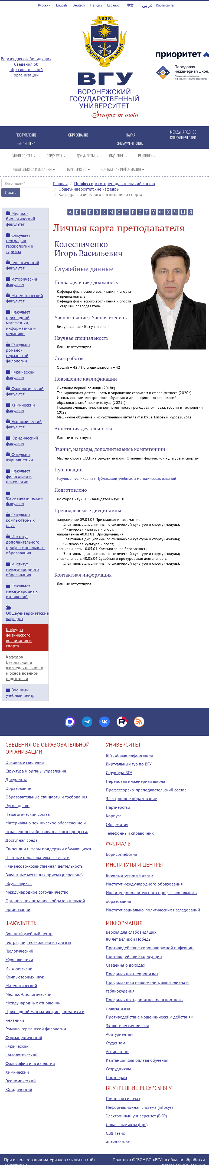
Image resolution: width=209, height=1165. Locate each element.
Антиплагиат (117, 1141)
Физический (17, 1046)
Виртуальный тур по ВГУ (129, 764)
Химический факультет (20, 407)
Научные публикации (75, 478)
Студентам (115, 1043)
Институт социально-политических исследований (153, 910)
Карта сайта (165, 5)
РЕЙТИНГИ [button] (147, 155)
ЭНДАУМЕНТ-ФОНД (130, 143)
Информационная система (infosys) (139, 1107)
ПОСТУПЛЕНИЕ (26, 135)
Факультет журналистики (19, 457)
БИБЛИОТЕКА (26, 143)
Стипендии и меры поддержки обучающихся (48, 848)
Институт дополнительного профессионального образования (25, 544)
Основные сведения (24, 762)
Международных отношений (33, 1003)
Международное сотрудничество (36, 892)
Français (96, 5)
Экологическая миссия (127, 1025)
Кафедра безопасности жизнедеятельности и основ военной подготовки (24, 667)
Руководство (17, 805)
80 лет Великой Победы (129, 939)
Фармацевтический (23, 1037)
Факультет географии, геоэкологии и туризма (19, 243)
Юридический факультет (22, 440)
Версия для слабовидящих (26, 58)
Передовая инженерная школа (135, 781)
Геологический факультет (22, 265)
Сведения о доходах (125, 965)
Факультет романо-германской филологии (18, 353)
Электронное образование (131, 798)
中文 (130, 5)
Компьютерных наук (24, 977)
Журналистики (19, 959)
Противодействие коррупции (134, 956)
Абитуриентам (119, 1034)
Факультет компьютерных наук (20, 520)
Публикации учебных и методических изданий (136, 478)
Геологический (19, 951)
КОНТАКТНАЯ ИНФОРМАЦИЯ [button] (122, 169)
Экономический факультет (24, 424)
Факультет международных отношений (22, 591)
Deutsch (79, 5)
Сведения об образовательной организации (26, 69)
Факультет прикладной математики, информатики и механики (21, 322)
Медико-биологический (28, 994)
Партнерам (116, 1077)
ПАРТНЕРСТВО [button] (78, 169)
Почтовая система (123, 1098)
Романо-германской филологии (35, 1028)
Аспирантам (117, 1051)
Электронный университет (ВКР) (136, 1116)
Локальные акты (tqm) (127, 1124)
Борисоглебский (121, 854)
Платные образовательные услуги (37, 857)
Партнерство (118, 807)
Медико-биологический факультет (20, 219)
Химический (17, 1072)
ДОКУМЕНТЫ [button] (87, 155)
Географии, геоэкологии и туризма (38, 942)
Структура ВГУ (119, 772)
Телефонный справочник (130, 833)
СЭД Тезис (115, 1133)
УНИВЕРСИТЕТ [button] (24, 155)
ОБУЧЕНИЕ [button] (118, 155)
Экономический (20, 1080)
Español (113, 5)
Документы (16, 779)
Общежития (117, 824)
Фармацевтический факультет (24, 498)
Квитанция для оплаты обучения (137, 1060)
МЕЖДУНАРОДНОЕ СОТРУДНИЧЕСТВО (183, 134)
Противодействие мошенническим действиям (149, 1017)
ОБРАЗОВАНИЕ (78, 135)
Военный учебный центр (20, 692)
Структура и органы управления (35, 771)
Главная (60, 183)
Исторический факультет (22, 281)
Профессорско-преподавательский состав (114, 183)
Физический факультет (20, 374)
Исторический (18, 968)
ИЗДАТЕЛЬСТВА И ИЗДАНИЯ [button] (33, 169)
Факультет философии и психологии (19, 476)
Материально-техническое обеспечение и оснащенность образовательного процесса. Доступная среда (46, 831)
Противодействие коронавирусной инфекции (150, 947)
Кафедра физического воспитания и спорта (19, 637)
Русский (44, 5)
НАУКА (130, 135)
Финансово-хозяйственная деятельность (44, 866)
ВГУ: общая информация (129, 755)
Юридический (18, 1089)
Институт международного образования (22, 569)
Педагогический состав (27, 814)
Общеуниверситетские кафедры (89, 189)
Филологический (21, 1054)
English (61, 5)
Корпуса (114, 815)
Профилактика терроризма (132, 973)
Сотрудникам (118, 1068)
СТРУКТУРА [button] (56, 155)
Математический (21, 985)
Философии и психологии (30, 1063)
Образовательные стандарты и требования (46, 797)
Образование (18, 788)
